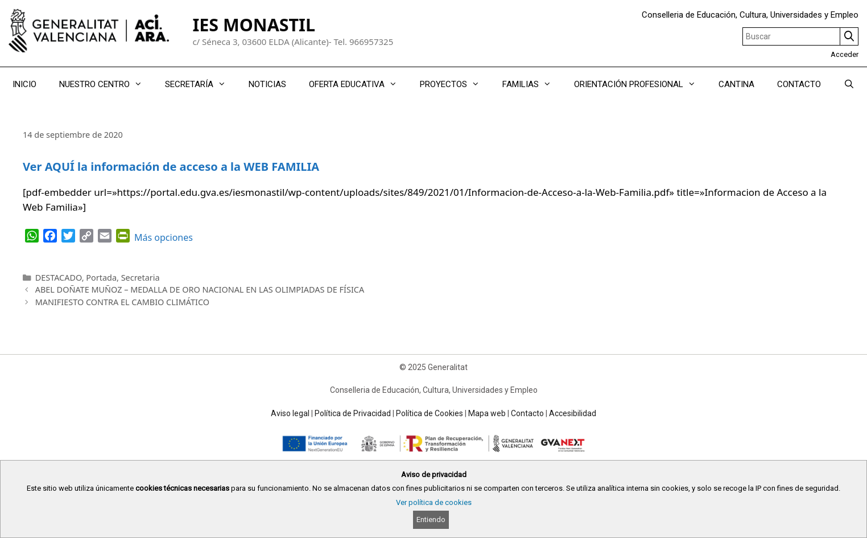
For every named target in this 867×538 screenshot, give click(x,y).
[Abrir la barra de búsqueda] (849, 84)
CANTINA (736, 84)
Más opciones (163, 237)
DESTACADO (58, 277)
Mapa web (487, 413)
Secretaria (140, 277)
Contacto (527, 413)
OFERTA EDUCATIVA (358, 84)
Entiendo (430, 519)
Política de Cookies (429, 413)
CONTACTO (799, 84)
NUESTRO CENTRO (106, 84)
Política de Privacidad (353, 413)
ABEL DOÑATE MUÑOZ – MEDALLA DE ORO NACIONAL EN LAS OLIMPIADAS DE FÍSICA (199, 289)
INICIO (24, 84)
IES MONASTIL (253, 24)
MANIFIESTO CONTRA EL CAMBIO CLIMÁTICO (122, 302)
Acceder (844, 54)
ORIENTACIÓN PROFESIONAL (640, 84)
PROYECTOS (455, 84)
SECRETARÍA (201, 84)
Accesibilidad (572, 413)
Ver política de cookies (434, 502)
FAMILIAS (532, 84)
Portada (101, 277)
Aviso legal (290, 413)
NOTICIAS (267, 84)
